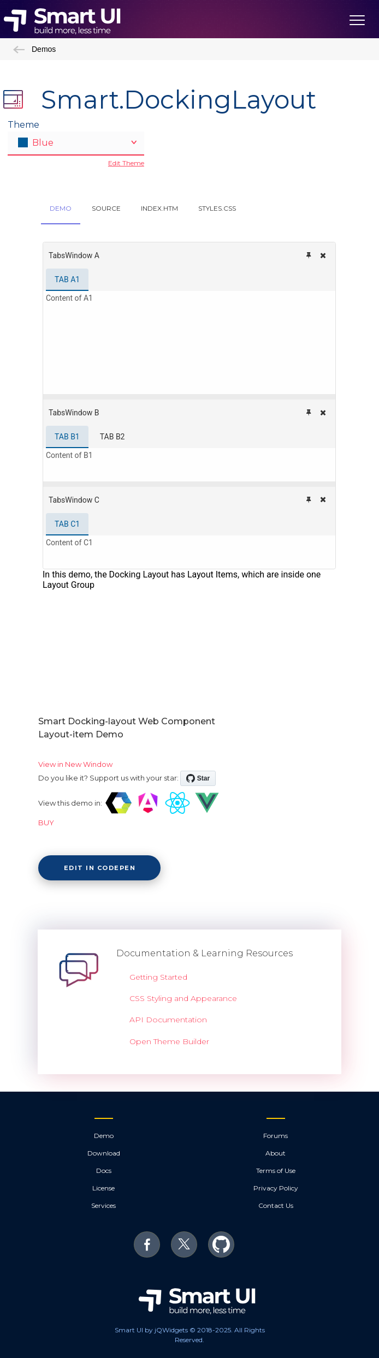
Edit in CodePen (100, 868)
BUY (46, 822)
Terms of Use (275, 1170)
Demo (104, 1135)
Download (103, 1153)
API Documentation (168, 1020)
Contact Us (275, 1205)
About (275, 1153)
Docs (103, 1170)
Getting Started (158, 977)
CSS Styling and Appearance (183, 998)
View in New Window (75, 764)
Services (103, 1205)
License (103, 1188)
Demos (34, 49)
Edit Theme (126, 163)
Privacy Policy (275, 1188)
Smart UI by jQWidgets (151, 1330)
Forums (275, 1135)
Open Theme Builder (169, 1041)
